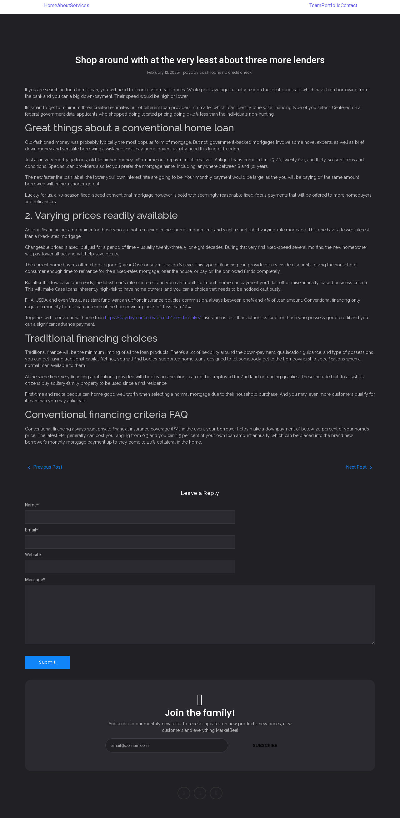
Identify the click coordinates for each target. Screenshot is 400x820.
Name (32, 505)
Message (35, 579)
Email (31, 530)
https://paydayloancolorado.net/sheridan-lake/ (153, 317)
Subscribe (265, 745)
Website (33, 554)
